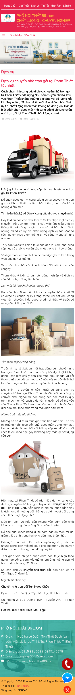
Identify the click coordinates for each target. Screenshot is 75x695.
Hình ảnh (56, 5)
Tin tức (45, 5)
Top (67, 689)
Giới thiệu (24, 5)
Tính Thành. (22, 685)
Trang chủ (9, 5)
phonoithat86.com (40, 661)
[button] (39, 61)
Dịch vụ (35, 5)
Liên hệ (67, 5)
